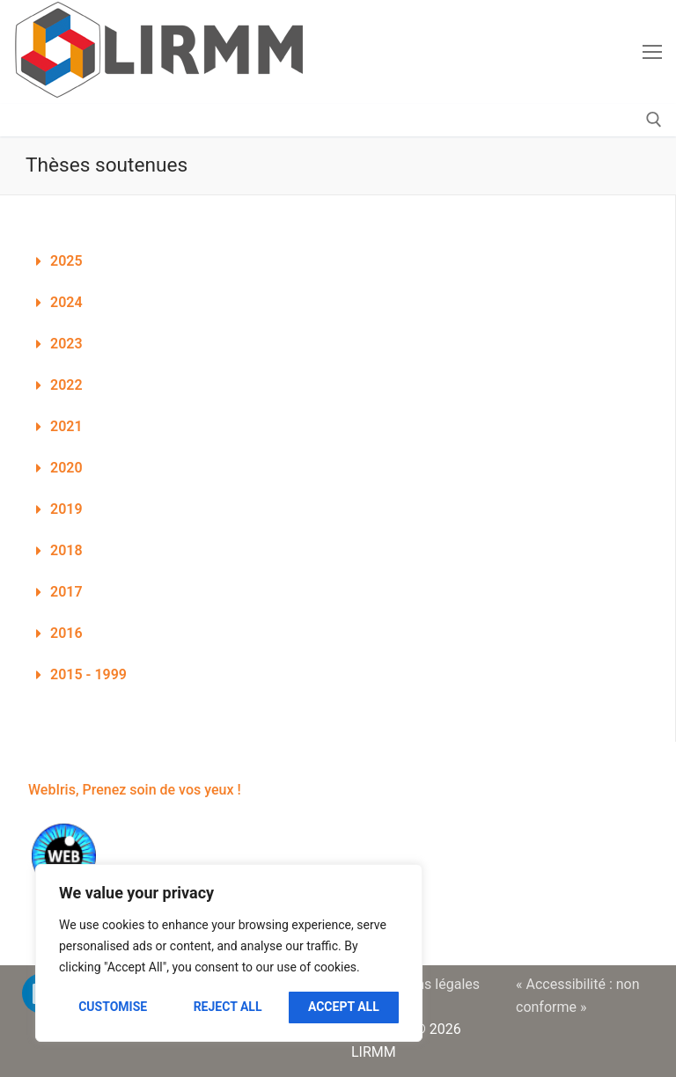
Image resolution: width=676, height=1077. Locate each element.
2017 (66, 591)
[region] (228, 953)
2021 (66, 426)
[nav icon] (652, 51)
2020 (66, 467)
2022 (66, 385)
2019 (66, 509)
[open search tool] (654, 120)
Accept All (343, 1007)
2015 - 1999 (88, 674)
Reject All (228, 1007)
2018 (66, 550)
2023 (66, 343)
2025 (66, 261)
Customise (112, 1007)
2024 (66, 302)
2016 (66, 633)
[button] (337, 261)
